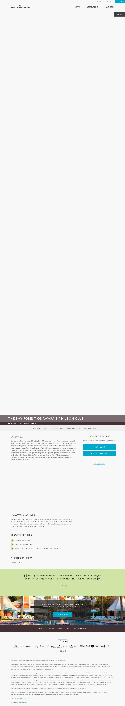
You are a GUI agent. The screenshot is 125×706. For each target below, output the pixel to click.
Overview (36, 428)
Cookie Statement (24, 698)
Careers (60, 628)
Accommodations (57, 428)
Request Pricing (99, 453)
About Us (41, 628)
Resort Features (73, 428)
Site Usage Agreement (36, 698)
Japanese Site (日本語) (80, 628)
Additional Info (90, 428)
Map (45, 428)
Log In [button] (120, 1)
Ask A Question (99, 464)
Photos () (120, 14)
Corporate (51, 628)
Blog (112, 1)
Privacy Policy (15, 698)
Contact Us (109, 7)
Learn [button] (78, 7)
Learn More (99, 447)
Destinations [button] (93, 7)
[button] (2, 582)
